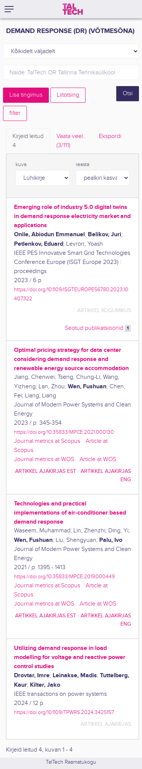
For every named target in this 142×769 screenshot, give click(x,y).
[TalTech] (72, 9)
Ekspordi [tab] (110, 136)
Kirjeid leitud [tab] (28, 141)
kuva (21, 165)
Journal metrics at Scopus (47, 441)
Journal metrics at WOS (44, 459)
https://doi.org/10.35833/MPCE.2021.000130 (64, 432)
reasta (82, 165)
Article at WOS (98, 459)
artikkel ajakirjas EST (45, 471)
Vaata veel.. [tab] (71, 141)
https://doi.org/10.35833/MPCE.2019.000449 (64, 576)
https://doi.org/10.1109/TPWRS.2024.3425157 (64, 712)
